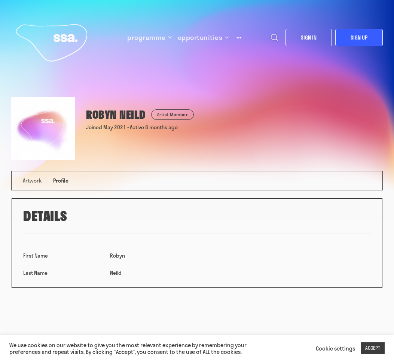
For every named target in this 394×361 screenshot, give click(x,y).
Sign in (309, 37)
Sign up (359, 37)
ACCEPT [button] (372, 348)
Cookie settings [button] (335, 348)
